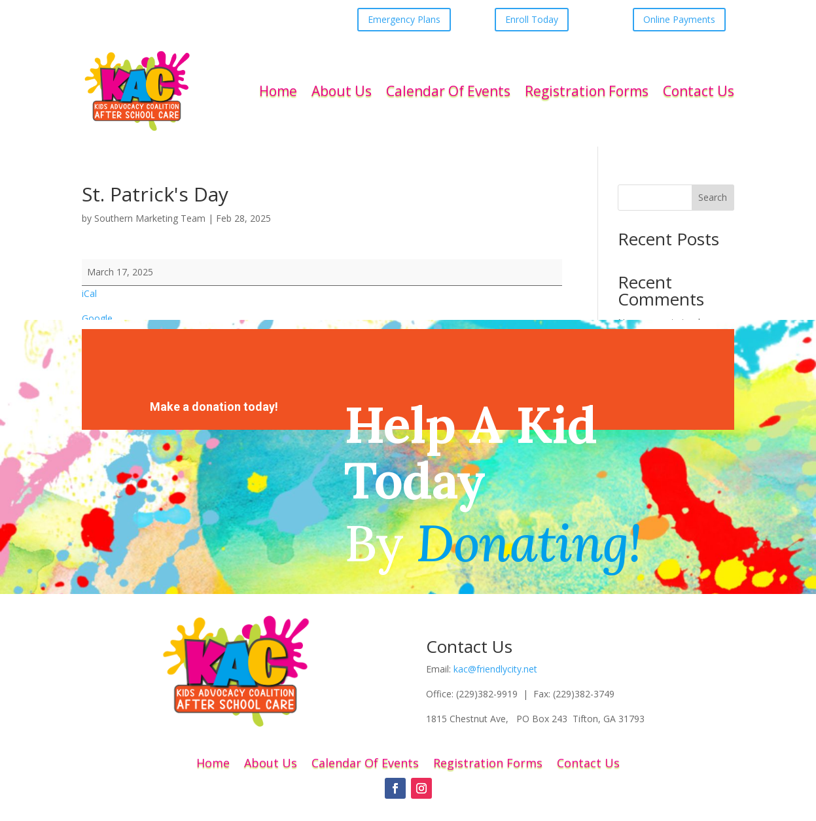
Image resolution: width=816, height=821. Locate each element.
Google (97, 318)
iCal (89, 293)
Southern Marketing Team (149, 218)
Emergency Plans (404, 19)
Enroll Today (531, 19)
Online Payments (679, 19)
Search (712, 197)
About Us (341, 91)
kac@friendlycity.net (495, 669)
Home (278, 91)
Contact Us (698, 91)
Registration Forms (586, 91)
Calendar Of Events (448, 91)
